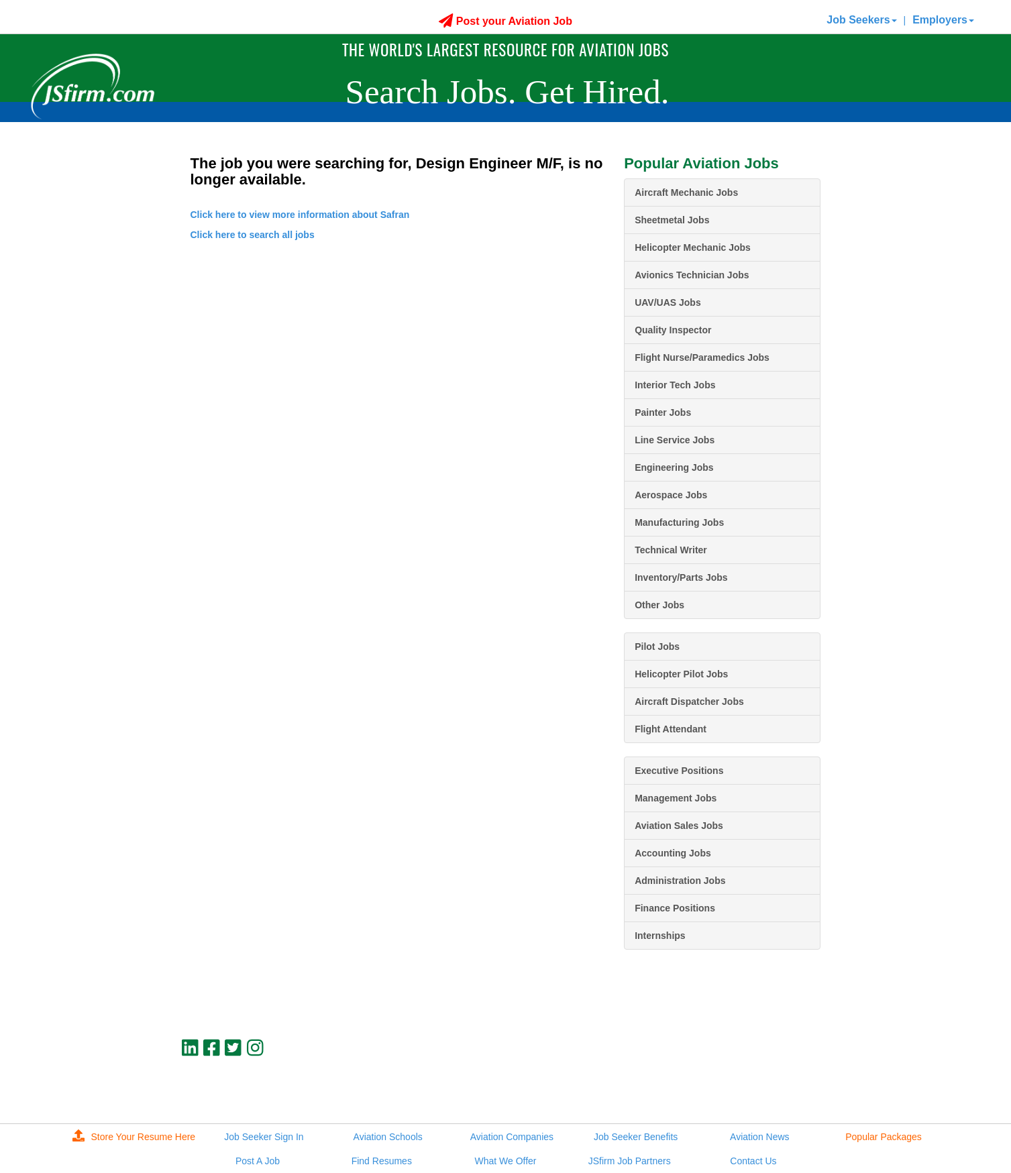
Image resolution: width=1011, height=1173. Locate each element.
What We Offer (505, 1161)
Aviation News (759, 1136)
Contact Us (753, 1161)
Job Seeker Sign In (263, 1136)
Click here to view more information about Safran (300, 214)
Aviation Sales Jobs (679, 825)
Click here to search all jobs (253, 234)
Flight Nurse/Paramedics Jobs (702, 357)
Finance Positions (675, 908)
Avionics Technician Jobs (692, 275)
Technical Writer (671, 550)
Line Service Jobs (674, 440)
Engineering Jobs (674, 467)
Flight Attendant (670, 729)
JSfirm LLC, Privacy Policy (776, 1093)
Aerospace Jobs (671, 495)
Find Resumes (382, 1161)
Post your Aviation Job (505, 21)
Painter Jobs (663, 412)
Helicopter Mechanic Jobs (693, 247)
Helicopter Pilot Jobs (681, 674)
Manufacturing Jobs (679, 522)
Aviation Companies (511, 1136)
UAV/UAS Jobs (668, 302)
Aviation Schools (388, 1136)
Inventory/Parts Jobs (681, 577)
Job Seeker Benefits (636, 1136)
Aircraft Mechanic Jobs (686, 192)
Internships (660, 935)
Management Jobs (675, 798)
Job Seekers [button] (861, 19)
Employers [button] (943, 19)
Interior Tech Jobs (675, 385)
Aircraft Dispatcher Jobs (689, 701)
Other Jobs (659, 605)
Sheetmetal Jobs (672, 220)
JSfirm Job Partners (629, 1161)
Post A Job (257, 1161)
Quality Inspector (673, 330)
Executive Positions (679, 770)
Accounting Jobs (673, 853)
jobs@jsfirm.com (796, 1081)
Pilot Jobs (657, 646)
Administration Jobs (680, 880)
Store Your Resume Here (134, 1136)
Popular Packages (883, 1136)
